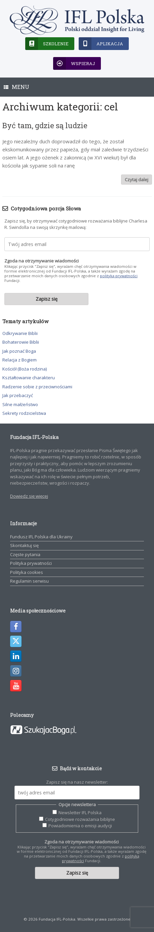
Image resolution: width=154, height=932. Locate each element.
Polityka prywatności (31, 563)
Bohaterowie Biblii (20, 342)
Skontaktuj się (24, 545)
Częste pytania (25, 554)
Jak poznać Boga (19, 351)
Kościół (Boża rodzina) (24, 369)
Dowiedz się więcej (29, 496)
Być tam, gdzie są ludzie (44, 125)
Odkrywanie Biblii (20, 333)
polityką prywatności (119, 275)
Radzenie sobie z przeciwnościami (37, 387)
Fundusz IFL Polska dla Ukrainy (41, 537)
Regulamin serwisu (29, 581)
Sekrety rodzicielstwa (24, 413)
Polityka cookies (26, 572)
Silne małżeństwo (20, 404)
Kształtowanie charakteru (28, 378)
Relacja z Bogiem (19, 360)
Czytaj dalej (136, 180)
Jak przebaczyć (17, 395)
